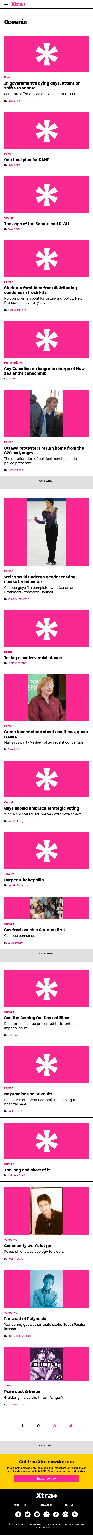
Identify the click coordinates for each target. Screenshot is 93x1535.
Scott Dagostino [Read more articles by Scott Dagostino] (17, 663)
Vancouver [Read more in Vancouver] (11, 1239)
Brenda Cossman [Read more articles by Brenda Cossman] (18, 885)
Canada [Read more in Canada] (9, 802)
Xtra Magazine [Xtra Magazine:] (46, 1495)
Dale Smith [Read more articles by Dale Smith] (14, 100)
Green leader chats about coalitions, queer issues (46, 734)
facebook (18, 1514)
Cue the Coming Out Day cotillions (46, 988)
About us (20, 1505)
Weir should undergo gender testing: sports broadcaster (40, 579)
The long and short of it (46, 1141)
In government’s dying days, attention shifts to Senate (46, 54)
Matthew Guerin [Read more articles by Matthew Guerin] (17, 1175)
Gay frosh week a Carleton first (34, 930)
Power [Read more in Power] (8, 77)
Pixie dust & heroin (23, 1391)
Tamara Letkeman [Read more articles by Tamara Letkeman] (18, 599)
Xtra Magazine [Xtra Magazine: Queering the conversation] (24, 4)
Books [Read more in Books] (8, 651)
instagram (46, 1514)
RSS (75, 1514)
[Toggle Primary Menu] (6, 5)
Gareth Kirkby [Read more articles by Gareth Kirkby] (16, 821)
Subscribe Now (46, 1478)
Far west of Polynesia (25, 1318)
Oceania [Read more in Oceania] (9, 217)
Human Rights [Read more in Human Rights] (13, 362)
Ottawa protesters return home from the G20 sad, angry (44, 450)
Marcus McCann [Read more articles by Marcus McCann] (17, 309)
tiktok (56, 1514)
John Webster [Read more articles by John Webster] (16, 1404)
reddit (65, 1514)
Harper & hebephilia (46, 850)
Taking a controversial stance (46, 628)
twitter (28, 1514)
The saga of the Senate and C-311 (46, 194)
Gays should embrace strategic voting (46, 779)
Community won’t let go (27, 1245)
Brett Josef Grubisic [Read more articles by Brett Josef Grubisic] (19, 1335)
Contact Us (45, 1505)
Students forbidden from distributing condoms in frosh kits (46, 258)
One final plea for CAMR (46, 130)
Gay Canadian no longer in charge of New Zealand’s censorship (46, 339)
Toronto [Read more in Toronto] (9, 874)
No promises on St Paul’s (46, 1064)
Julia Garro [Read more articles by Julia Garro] (14, 1035)
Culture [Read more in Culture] (9, 923)
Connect (71, 1505)
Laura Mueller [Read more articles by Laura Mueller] (16, 942)
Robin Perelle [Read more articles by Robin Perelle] (15, 1111)
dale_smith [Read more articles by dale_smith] (14, 164)
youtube (37, 1514)
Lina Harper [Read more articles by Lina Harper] (14, 378)
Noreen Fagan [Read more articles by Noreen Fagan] (16, 470)
